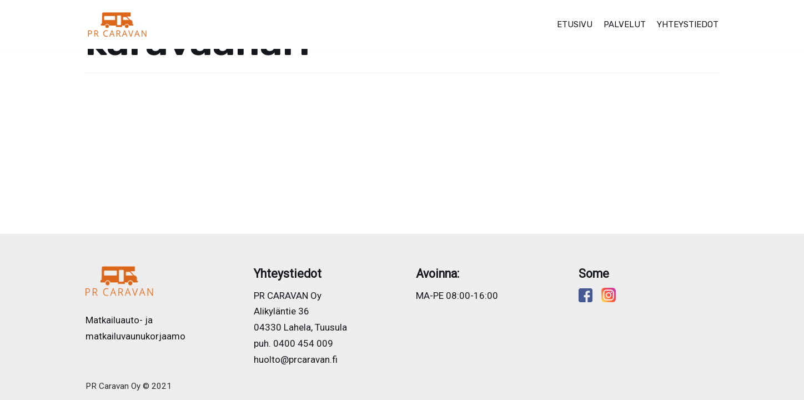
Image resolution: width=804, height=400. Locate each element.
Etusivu (574, 24)
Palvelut (625, 24)
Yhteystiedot (687, 24)
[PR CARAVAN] (117, 24)
